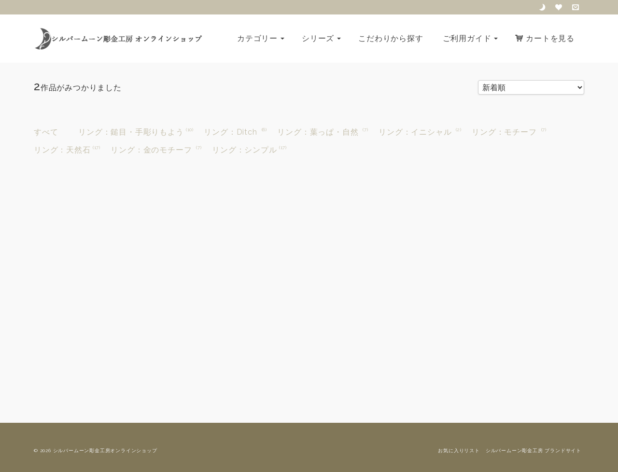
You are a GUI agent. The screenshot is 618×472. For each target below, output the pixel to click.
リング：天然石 (62, 149)
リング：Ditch (230, 132)
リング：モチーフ (504, 132)
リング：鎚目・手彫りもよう (130, 132)
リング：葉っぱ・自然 (317, 132)
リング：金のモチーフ (151, 149)
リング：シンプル (244, 149)
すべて (46, 132)
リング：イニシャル (415, 132)
